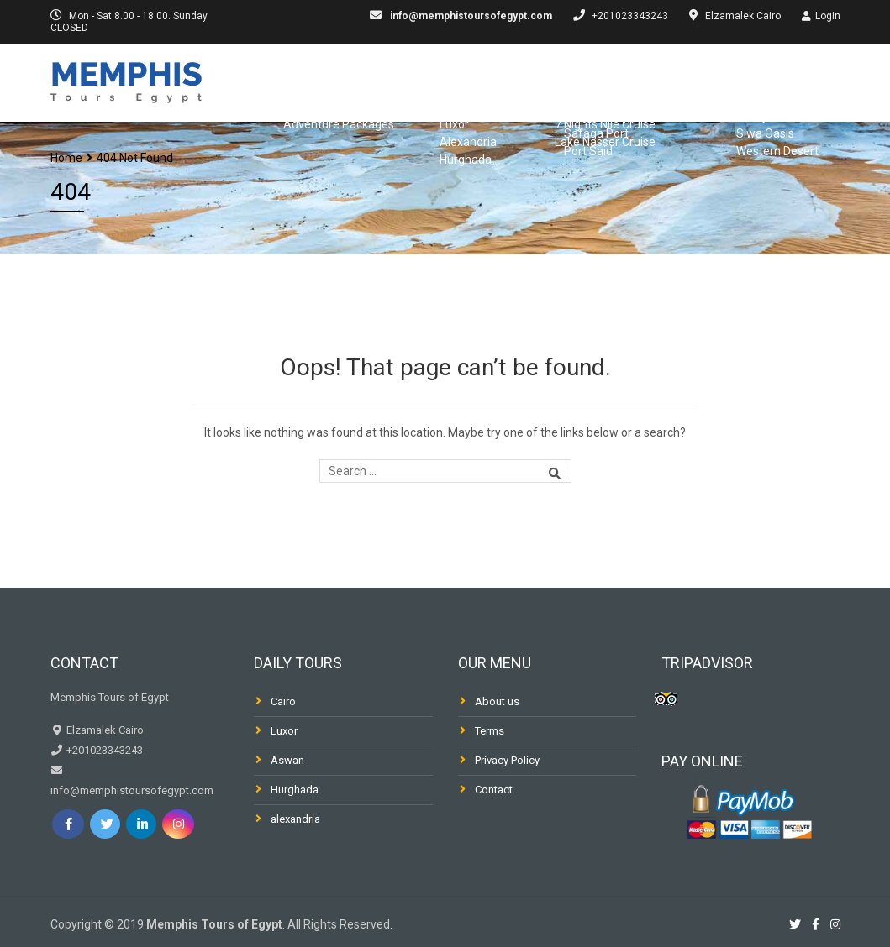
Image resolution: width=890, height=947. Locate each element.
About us (497, 701)
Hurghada (295, 789)
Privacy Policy (507, 760)
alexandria (295, 819)
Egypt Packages (408, 80)
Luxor (284, 731)
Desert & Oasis (792, 129)
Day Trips (521, 80)
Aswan (287, 760)
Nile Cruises (622, 80)
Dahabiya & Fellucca (757, 80)
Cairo (283, 701)
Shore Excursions (651, 129)
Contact (494, 789)
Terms (489, 731)
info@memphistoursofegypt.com (469, 16)
